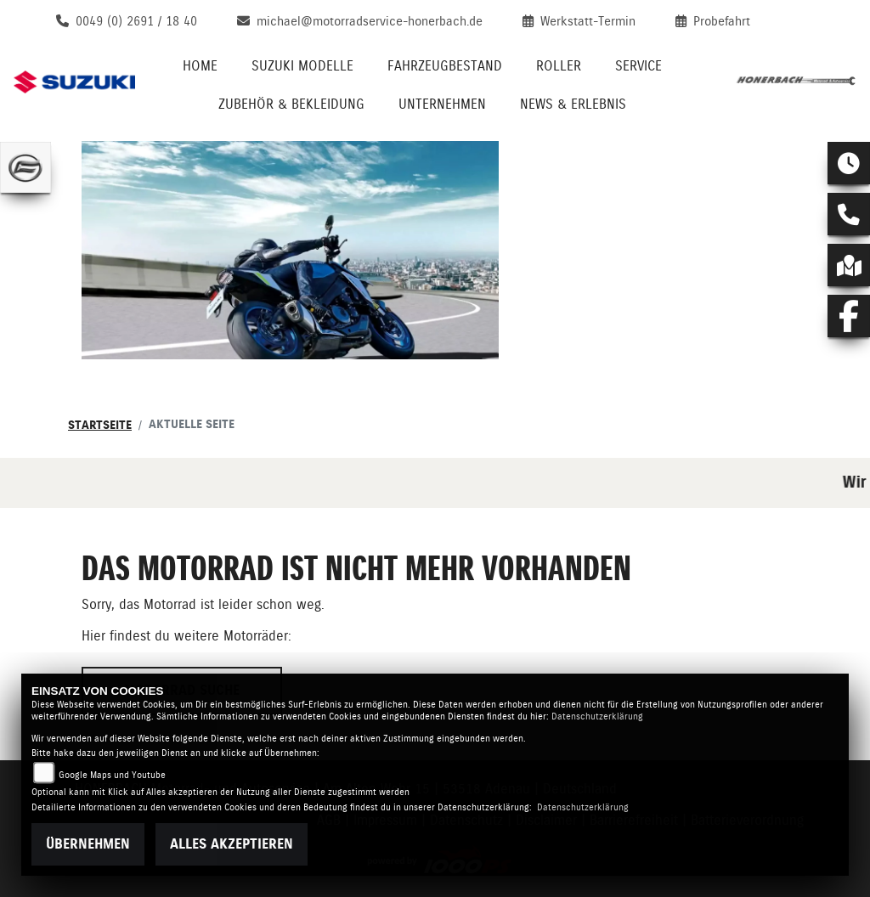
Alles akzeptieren (231, 844)
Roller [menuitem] (558, 66)
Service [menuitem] (638, 66)
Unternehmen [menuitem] (442, 104)
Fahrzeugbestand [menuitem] (444, 66)
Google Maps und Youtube (112, 775)
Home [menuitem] (200, 66)
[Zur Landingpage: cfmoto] (25, 167)
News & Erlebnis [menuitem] (573, 104)
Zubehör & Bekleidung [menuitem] (291, 104)
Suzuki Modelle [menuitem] (302, 66)
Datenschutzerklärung (597, 716)
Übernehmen (88, 844)
